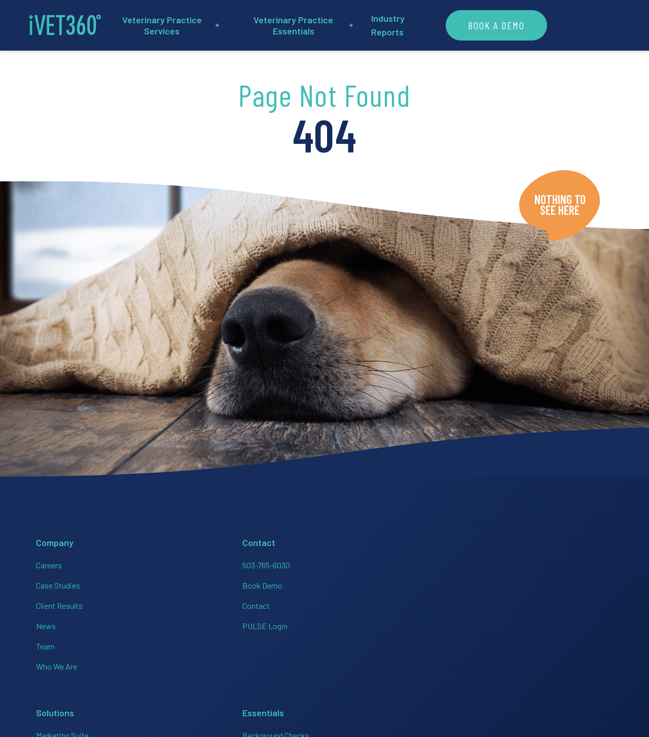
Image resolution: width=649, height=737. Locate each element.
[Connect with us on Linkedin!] (523, 624)
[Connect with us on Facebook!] (462, 624)
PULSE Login (154, 623)
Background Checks (363, 562)
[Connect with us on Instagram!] (493, 624)
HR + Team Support (264, 583)
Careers (45, 562)
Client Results (55, 603)
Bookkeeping (253, 603)
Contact (145, 603)
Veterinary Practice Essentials (348, 25)
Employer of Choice (363, 603)
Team (41, 643)
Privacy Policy (505, 662)
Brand (592, 662)
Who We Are (53, 664)
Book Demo (152, 583)
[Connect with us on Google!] (584, 624)
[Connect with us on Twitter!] (554, 624)
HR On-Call (347, 623)
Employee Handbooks (367, 583)
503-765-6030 (155, 562)
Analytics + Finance (264, 623)
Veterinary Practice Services (200, 25)
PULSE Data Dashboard (370, 643)
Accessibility (556, 662)
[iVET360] (68, 25)
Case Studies (54, 583)
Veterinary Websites (364, 664)
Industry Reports (466, 25)
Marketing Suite (257, 562)
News (42, 623)
